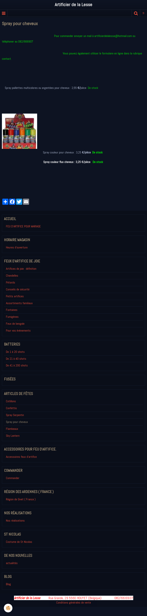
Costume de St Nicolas (19, 542)
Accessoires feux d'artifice (21, 457)
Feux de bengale (15, 324)
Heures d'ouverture (17, 247)
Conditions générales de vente (73, 602)
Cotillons (11, 401)
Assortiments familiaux (19, 303)
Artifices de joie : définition (21, 269)
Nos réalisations (15, 521)
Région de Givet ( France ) (21, 499)
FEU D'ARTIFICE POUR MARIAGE (23, 226)
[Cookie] (8, 608)
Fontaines (11, 310)
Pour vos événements (18, 330)
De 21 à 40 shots (16, 359)
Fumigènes (12, 317)
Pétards (10, 282)
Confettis (11, 408)
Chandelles (12, 276)
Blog (8, 584)
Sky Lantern (13, 436)
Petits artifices (15, 296)
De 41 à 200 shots (17, 365)
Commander (12, 478)
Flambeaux (12, 429)
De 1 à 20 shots (15, 352)
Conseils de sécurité (17, 289)
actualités (12, 563)
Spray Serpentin (15, 415)
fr (144, 13)
